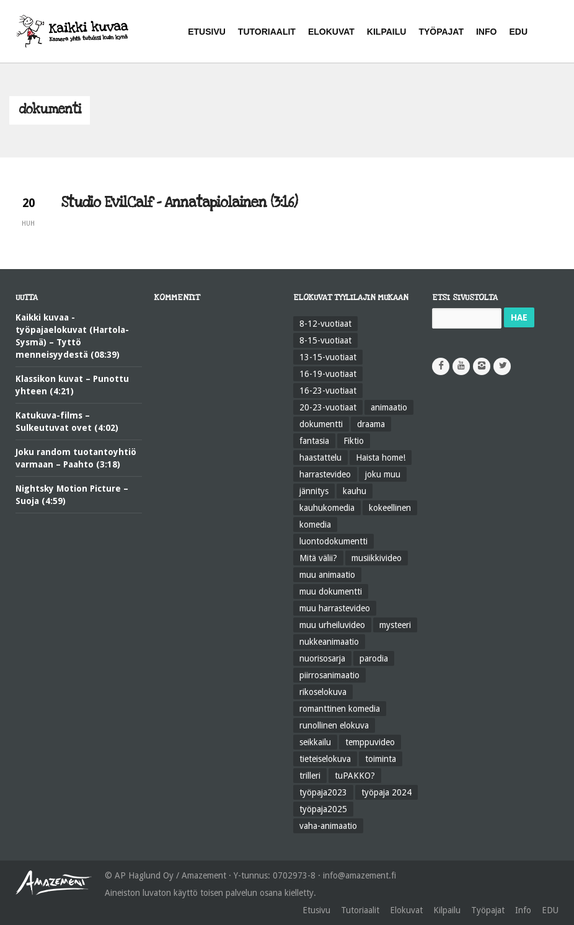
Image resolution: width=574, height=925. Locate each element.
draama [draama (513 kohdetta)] (371, 424)
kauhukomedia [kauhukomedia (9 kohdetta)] (327, 508)
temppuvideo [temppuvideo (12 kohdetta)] (370, 742)
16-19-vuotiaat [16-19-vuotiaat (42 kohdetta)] (327, 374)
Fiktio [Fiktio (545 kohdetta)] (353, 441)
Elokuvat (406, 910)
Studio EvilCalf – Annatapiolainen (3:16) (179, 202)
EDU (550, 910)
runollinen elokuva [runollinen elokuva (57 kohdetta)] (334, 725)
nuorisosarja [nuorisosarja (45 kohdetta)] (322, 658)
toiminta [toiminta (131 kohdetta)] (380, 759)
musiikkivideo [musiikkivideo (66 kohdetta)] (376, 558)
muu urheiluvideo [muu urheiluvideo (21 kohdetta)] (332, 625)
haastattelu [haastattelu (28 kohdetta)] (320, 457)
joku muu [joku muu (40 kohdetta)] (382, 474)
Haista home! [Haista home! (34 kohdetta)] (380, 457)
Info (523, 910)
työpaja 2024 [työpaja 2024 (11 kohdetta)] (386, 792)
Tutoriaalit (360, 910)
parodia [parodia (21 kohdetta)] (374, 658)
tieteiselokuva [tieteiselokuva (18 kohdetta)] (325, 759)
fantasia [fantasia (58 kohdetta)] (314, 441)
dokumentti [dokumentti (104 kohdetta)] (321, 424)
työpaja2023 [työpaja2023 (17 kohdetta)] (323, 792)
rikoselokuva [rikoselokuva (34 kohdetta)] (323, 692)
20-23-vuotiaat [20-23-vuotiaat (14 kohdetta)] (327, 407)
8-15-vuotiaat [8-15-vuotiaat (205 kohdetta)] (325, 340)
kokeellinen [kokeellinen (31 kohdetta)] (390, 508)
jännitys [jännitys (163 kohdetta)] (314, 491)
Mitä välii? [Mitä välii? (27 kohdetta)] (318, 558)
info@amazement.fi (359, 875)
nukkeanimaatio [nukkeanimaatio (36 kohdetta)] (329, 642)
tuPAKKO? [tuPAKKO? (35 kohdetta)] (355, 776)
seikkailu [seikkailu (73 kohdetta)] (315, 742)
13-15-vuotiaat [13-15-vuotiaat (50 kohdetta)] (327, 357)
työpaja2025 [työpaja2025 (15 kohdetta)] (323, 809)
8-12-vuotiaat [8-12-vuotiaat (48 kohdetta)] (325, 324)
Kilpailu (447, 910)
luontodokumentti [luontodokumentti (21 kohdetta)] (333, 541)
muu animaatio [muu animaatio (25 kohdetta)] (327, 575)
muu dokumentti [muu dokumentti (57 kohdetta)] (330, 591)
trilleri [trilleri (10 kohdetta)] (309, 776)
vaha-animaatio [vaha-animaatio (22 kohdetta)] (328, 826)
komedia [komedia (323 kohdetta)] (315, 524)
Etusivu (316, 910)
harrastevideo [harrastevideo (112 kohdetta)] (325, 474)
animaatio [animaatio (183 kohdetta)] (389, 407)
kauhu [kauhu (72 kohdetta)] (354, 491)
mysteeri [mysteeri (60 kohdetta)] (395, 625)
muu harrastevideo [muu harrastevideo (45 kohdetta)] (334, 608)
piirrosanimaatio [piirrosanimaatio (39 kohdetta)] (329, 675)
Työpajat (488, 910)
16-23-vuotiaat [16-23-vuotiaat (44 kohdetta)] (327, 391)
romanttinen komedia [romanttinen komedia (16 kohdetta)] (339, 709)
